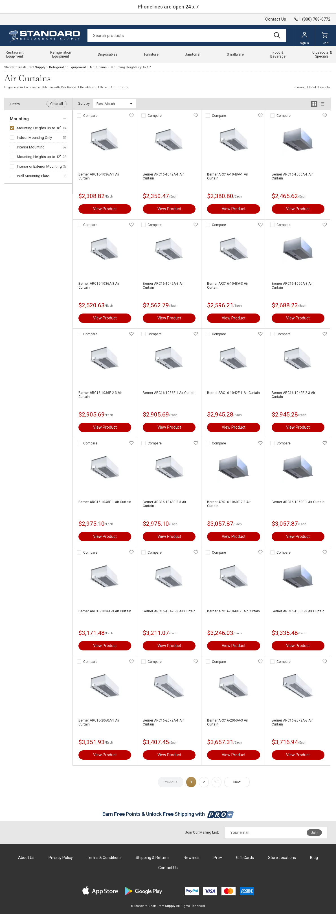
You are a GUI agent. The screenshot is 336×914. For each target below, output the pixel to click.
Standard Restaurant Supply (24, 67)
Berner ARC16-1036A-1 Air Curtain (98, 176)
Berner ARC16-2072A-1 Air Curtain (163, 722)
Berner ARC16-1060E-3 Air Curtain (298, 611)
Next (237, 782)
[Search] (186, 35)
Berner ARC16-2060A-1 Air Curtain (98, 722)
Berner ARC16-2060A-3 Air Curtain (227, 722)
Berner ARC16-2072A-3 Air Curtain (292, 722)
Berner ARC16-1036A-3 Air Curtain (98, 286)
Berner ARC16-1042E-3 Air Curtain (169, 611)
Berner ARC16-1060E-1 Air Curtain (298, 502)
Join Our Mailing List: (202, 832)
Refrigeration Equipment (67, 67)
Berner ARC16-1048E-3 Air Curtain (233, 611)
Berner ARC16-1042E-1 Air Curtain (233, 393)
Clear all (56, 104)
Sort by (84, 103)
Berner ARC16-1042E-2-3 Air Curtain (293, 395)
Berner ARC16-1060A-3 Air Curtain (292, 286)
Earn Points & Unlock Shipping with (168, 814)
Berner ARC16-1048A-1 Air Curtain (227, 176)
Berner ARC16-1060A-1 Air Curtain (292, 176)
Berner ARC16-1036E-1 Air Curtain (169, 393)
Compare (90, 116)
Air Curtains (98, 67)
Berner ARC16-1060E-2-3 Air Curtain (229, 504)
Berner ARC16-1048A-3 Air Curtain (227, 286)
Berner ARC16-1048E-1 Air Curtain (104, 502)
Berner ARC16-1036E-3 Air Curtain (104, 611)
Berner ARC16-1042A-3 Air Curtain (163, 286)
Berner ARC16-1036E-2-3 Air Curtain (100, 395)
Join (314, 833)
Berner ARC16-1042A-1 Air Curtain (163, 176)
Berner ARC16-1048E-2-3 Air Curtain (164, 504)
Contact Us (275, 19)
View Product (105, 209)
